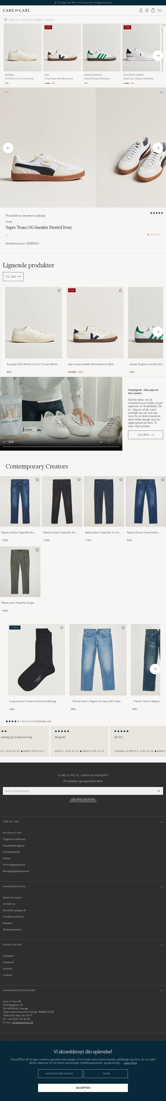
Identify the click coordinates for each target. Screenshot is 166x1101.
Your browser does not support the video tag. (61, 414)
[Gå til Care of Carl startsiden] (16, 10)
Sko (6, 92)
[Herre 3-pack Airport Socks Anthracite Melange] (36, 659)
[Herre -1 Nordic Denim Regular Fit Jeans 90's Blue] (97, 659)
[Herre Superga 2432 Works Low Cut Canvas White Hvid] (23, 48)
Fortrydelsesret (11, 851)
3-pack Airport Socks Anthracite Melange (32, 701)
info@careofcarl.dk (22, 1022)
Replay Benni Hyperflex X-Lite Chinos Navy (102, 532)
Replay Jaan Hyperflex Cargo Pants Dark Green (17, 603)
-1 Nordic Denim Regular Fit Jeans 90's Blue (96, 701)
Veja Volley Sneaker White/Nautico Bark (91, 364)
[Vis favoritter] (147, 10)
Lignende (28, 265)
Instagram (8, 955)
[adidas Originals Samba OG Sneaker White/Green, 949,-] (101, 54)
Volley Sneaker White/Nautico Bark (59, 78)
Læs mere (143, 435)
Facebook (8, 962)
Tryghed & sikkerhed (14, 839)
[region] (83, 741)
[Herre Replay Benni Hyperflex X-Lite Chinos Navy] (104, 501)
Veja (47, 75)
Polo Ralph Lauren (134, 75)
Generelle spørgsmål (14, 910)
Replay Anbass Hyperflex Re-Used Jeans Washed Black (59, 532)
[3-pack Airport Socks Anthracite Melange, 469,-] (36, 667)
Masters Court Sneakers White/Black (139, 78)
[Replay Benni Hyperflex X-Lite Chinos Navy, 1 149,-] (104, 509)
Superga (9, 75)
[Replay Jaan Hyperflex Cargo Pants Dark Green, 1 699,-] (20, 579)
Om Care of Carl (12, 832)
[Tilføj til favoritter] (58, 291)
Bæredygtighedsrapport (16, 871)
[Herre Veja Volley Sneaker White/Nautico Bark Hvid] (62, 48)
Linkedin (8, 975)
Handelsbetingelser (14, 845)
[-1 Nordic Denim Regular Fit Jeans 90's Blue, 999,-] (98, 667)
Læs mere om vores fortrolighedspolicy (83, 800)
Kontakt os (9, 903)
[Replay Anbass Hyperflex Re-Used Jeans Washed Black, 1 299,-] (62, 509)
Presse (6, 858)
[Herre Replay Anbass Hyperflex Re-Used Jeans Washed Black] (62, 501)
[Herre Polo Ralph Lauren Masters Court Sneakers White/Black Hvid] (141, 48)
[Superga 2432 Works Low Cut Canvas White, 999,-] (22, 54)
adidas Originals (93, 75)
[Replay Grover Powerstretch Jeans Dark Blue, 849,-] (146, 509)
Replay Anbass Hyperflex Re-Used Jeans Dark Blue (17, 532)
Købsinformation (12, 897)
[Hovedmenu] (159, 10)
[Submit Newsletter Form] (158, 791)
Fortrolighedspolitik (14, 864)
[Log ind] (141, 10)
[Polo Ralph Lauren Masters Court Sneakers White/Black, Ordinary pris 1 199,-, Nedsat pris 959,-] (141, 54)
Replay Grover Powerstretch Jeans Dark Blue (142, 532)
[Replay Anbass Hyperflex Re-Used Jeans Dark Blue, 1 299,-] (20, 509)
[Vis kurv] (153, 10)
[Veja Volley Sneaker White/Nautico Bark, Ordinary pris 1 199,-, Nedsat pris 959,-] (62, 54)
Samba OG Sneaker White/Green (97, 78)
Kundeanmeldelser (13, 916)
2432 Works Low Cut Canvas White (19, 78)
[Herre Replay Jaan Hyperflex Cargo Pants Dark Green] (20, 571)
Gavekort (8, 923)
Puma (9, 222)
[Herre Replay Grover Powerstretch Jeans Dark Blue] (146, 501)
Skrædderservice (12, 929)
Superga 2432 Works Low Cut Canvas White (32, 364)
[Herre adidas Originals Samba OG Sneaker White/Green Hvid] (102, 48)
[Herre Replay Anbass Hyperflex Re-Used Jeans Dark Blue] (20, 501)
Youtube (7, 968)
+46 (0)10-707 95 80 (18, 1019)
